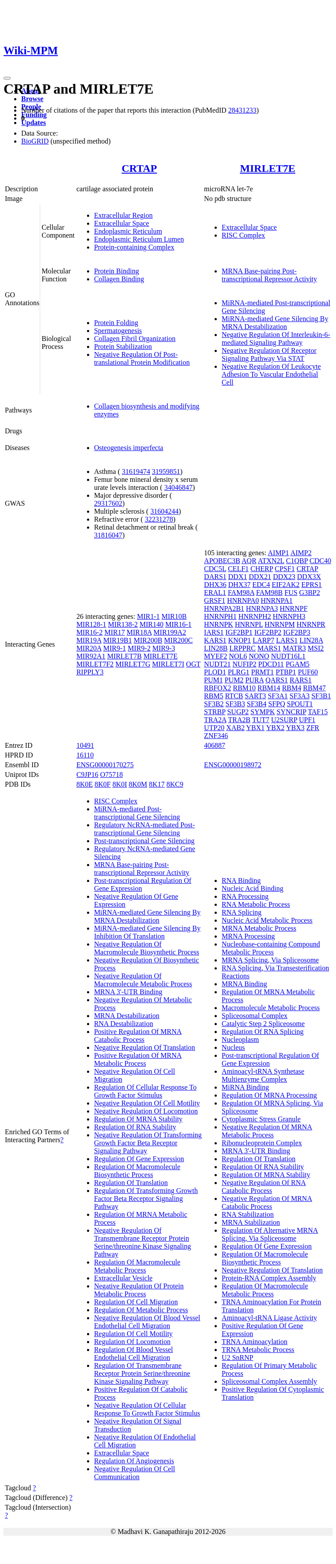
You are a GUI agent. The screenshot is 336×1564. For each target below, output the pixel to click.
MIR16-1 (178, 624)
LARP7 (263, 640)
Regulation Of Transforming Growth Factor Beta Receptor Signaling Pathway (146, 1198)
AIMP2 (301, 553)
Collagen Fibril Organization (135, 338)
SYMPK (262, 712)
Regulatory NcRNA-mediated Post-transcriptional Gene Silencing (144, 829)
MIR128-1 (91, 624)
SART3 (255, 696)
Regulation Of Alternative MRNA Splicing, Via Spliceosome (270, 1234)
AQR (249, 560)
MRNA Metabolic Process (259, 928)
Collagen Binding (119, 279)
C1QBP (297, 560)
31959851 (166, 471)
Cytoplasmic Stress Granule (261, 1119)
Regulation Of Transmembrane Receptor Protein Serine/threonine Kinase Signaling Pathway (142, 1373)
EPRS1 (312, 584)
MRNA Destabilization (126, 1015)
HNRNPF (293, 608)
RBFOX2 (217, 688)
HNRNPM (279, 624)
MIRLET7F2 (94, 664)
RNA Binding (241, 880)
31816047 (108, 535)
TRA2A (215, 719)
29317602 (108, 503)
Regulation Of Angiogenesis (134, 1461)
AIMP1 (278, 553)
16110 (85, 755)
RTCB (234, 696)
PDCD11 (271, 664)
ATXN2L (271, 560)
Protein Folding (116, 322)
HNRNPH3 (289, 616)
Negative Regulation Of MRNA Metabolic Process (267, 1131)
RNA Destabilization (123, 1023)
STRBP (214, 712)
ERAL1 (215, 592)
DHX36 (215, 584)
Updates (33, 122)
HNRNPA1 (276, 600)
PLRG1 (238, 672)
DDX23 (284, 576)
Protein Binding (116, 271)
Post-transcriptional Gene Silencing (144, 840)
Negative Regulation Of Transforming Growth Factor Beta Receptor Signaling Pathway (148, 1143)
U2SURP (284, 719)
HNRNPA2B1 (224, 608)
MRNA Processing (248, 936)
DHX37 (239, 584)
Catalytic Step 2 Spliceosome (263, 1023)
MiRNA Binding (245, 1087)
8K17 (157, 784)
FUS (290, 592)
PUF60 (308, 672)
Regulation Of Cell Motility (133, 1333)
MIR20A (89, 648)
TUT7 (260, 719)
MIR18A (139, 632)
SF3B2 (213, 704)
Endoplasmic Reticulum (128, 231)
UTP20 (214, 727)
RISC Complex (243, 235)
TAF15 (318, 712)
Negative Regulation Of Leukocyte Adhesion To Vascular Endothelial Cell (271, 374)
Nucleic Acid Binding (252, 888)
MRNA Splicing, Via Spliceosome (270, 960)
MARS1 (269, 648)
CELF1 (238, 568)
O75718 (111, 774)
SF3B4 (256, 704)
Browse (32, 98)
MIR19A (89, 640)
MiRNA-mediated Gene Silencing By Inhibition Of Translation (147, 932)
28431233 (242, 110)
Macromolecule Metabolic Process (271, 1007)
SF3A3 (300, 696)
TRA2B (239, 719)
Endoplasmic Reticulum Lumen (139, 239)
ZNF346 (216, 735)
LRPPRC (242, 648)
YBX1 (255, 727)
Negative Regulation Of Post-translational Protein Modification (142, 358)
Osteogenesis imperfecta (128, 447)
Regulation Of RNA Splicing (262, 1031)
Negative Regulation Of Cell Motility (147, 1103)
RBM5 (213, 696)
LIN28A (311, 640)
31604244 (164, 511)
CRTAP (139, 168)
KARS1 (215, 640)
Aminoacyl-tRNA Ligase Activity (269, 1318)
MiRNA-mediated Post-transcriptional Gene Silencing (137, 813)
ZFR (312, 727)
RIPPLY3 (90, 672)
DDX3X (309, 576)
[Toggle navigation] (7, 78)
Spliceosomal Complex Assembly (269, 1381)
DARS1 (215, 576)
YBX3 (295, 727)
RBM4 (292, 688)
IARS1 (213, 632)
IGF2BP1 (239, 632)
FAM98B (269, 592)
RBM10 (244, 688)
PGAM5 (298, 664)
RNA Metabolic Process (256, 904)
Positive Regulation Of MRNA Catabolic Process (138, 1035)
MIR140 (151, 624)
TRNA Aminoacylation (254, 1341)
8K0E (84, 784)
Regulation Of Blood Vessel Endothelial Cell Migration (133, 1353)
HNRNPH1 (220, 616)
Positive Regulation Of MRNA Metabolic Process (138, 1059)
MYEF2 (215, 656)
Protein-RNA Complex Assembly (269, 1278)
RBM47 (314, 688)
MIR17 (114, 632)
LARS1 (287, 640)
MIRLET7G (132, 664)
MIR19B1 (117, 640)
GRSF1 (214, 600)
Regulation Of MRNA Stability (138, 1119)
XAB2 (235, 727)
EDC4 (261, 584)
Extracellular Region (123, 215)
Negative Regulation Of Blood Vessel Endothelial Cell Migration (147, 1321)
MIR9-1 (114, 648)
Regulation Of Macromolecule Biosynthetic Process (137, 1170)
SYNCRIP (291, 712)
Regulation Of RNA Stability (135, 1127)
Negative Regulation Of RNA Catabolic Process (264, 1186)
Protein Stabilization (123, 346)
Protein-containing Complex (134, 247)
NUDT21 (217, 664)
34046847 (178, 487)
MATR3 (294, 648)
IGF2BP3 (296, 632)
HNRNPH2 (254, 616)
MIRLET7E (267, 168)
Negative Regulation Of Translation (144, 1047)
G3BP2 (309, 592)
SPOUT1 (300, 704)
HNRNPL (249, 624)
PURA (254, 680)
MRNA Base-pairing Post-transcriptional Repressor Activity (269, 275)
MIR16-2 (89, 632)
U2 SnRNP (237, 1357)
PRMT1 (262, 672)
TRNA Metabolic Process (258, 1349)
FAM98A (241, 592)
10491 (85, 745)
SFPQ (276, 704)
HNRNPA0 (243, 600)
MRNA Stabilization (251, 1222)
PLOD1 (215, 672)
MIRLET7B (124, 656)
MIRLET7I (168, 664)
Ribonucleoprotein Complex (262, 1143)
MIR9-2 (139, 648)
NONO (259, 656)
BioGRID (35, 141)
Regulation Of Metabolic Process (141, 1310)
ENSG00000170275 (105, 765)
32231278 (159, 519)
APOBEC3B (222, 560)
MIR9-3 (163, 648)
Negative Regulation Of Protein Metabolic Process (139, 1290)
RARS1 (301, 680)
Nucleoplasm (240, 1039)
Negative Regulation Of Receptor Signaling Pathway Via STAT (269, 354)
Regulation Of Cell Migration (136, 1302)
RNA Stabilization (248, 1214)
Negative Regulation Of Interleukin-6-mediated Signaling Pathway (276, 338)
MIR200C (178, 640)
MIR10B (174, 616)
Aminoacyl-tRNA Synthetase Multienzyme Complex (263, 1075)
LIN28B (215, 648)
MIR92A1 (91, 656)
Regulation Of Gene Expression (139, 1159)
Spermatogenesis (118, 330)
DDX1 (237, 576)
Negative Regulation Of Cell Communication (134, 1473)
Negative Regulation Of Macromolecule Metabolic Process (143, 980)
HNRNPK (218, 624)
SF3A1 (277, 696)
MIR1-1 (148, 616)
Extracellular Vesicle (123, 1278)
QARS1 (276, 680)
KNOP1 (239, 640)
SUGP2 (238, 712)
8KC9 (174, 784)
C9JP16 (87, 774)
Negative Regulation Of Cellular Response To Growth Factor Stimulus (147, 1409)
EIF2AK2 (285, 584)
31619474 (136, 471)
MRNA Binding (244, 984)
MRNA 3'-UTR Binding (128, 992)
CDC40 (320, 560)
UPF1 (307, 719)
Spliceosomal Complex (254, 1015)
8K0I (120, 784)
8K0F (102, 784)
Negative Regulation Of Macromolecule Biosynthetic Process (146, 948)
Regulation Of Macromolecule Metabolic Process (137, 1266)
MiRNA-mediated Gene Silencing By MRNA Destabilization (275, 322)
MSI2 (316, 648)
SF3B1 (321, 696)
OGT (193, 664)
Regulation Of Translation (131, 1182)
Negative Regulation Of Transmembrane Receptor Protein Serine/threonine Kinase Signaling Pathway (142, 1242)
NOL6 (238, 656)
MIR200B (148, 640)
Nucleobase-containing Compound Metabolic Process (271, 948)
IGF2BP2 (267, 632)
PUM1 (213, 680)
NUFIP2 (245, 664)
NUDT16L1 (288, 656)
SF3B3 (235, 704)
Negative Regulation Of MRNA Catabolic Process (267, 1202)
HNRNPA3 (262, 608)
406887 (214, 745)
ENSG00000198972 (232, 765)
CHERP (261, 568)
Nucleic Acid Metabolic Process (267, 920)
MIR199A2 (170, 632)
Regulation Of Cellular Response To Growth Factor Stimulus (145, 1091)
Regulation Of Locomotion (132, 1341)
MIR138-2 (123, 624)
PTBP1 (286, 672)
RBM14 (268, 688)
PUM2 (234, 680)
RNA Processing (245, 896)
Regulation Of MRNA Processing (269, 1095)
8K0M (138, 784)
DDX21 (260, 576)
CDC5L (215, 568)
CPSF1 (284, 568)
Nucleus (233, 1047)
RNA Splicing (241, 912)
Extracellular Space (121, 223)
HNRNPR (311, 624)
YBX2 (275, 727)
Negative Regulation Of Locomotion (146, 1111)
